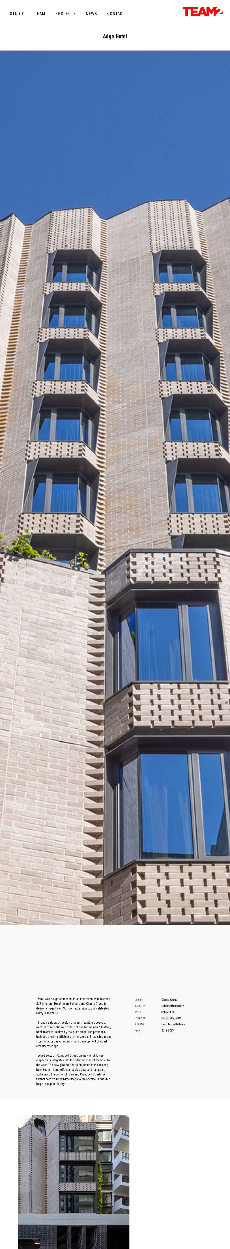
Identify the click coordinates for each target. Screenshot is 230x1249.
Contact (116, 13)
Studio (17, 13)
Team (40, 13)
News (91, 13)
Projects (66, 13)
